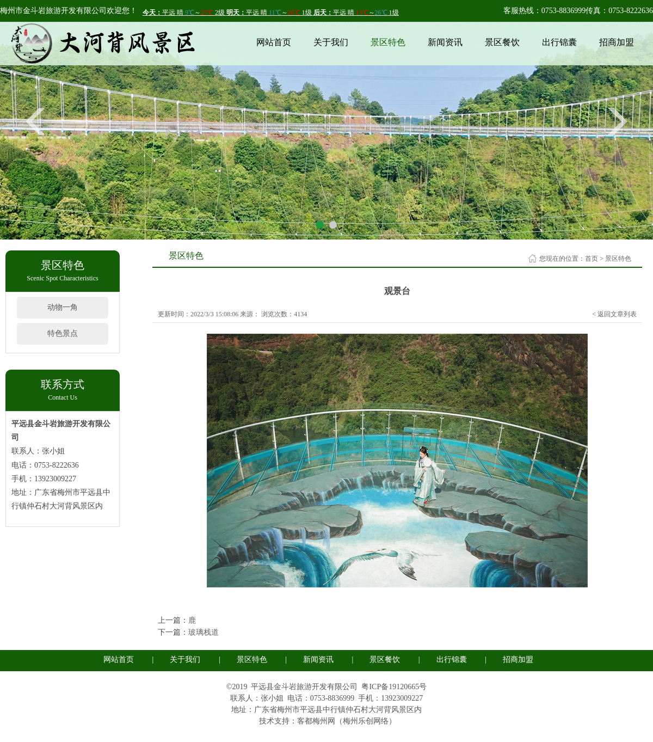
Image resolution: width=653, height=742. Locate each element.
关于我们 (330, 42)
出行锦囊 (559, 42)
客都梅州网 (316, 721)
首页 (591, 258)
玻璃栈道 (203, 632)
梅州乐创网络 (366, 721)
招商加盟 (616, 42)
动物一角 (62, 307)
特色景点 (62, 333)
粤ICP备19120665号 (394, 687)
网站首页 (273, 42)
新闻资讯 (445, 42)
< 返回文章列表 (614, 314)
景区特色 (388, 42)
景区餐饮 (502, 42)
